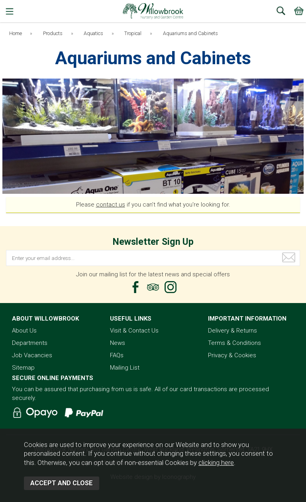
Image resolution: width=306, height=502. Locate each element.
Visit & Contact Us (134, 330)
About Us (24, 330)
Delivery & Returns (232, 330)
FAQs (117, 355)
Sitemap (23, 367)
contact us (110, 204)
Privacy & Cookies (232, 355)
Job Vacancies (32, 355)
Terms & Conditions (234, 342)
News (117, 342)
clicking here (216, 463)
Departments (29, 342)
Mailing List (124, 367)
